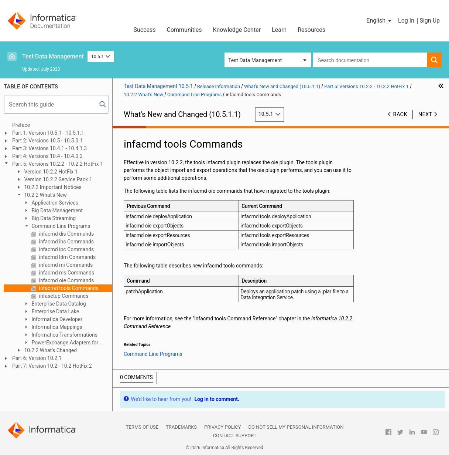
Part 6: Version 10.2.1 (37, 358)
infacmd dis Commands (66, 234)
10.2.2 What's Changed (50, 350)
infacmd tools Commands (68, 288)
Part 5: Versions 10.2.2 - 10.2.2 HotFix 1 (57, 164)
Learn (279, 29)
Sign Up (429, 20)
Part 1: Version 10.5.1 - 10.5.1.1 (48, 133)
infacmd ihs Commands (66, 242)
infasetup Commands (63, 296)
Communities (184, 29)
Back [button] (400, 114)
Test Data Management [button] (255, 60)
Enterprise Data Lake (54, 311)
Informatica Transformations (63, 335)
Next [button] (425, 114)
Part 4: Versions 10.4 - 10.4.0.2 (47, 156)
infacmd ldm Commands (67, 257)
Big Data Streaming (53, 218)
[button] (379, 21)
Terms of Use (142, 427)
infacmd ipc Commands (66, 249)
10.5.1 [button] (100, 56)
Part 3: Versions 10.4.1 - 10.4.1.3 (49, 148)
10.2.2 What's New (45, 195)
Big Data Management (56, 210)
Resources (311, 29)
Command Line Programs (60, 226)
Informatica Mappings (56, 327)
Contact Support (235, 435)
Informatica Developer (56, 319)
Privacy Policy (222, 427)
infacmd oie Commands (66, 280)
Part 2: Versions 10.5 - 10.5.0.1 (47, 141)
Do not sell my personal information (295, 427)
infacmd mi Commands (65, 265)
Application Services (54, 203)
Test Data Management (53, 56)
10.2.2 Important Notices (52, 187)
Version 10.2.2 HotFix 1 (50, 172)
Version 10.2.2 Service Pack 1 (57, 179)
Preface (21, 125)
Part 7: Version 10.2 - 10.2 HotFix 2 (52, 366)
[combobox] (370, 60)
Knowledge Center (237, 29)
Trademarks (181, 427)
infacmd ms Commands (66, 273)
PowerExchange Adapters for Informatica (60, 343)
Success (144, 29)
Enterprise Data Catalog (58, 304)
